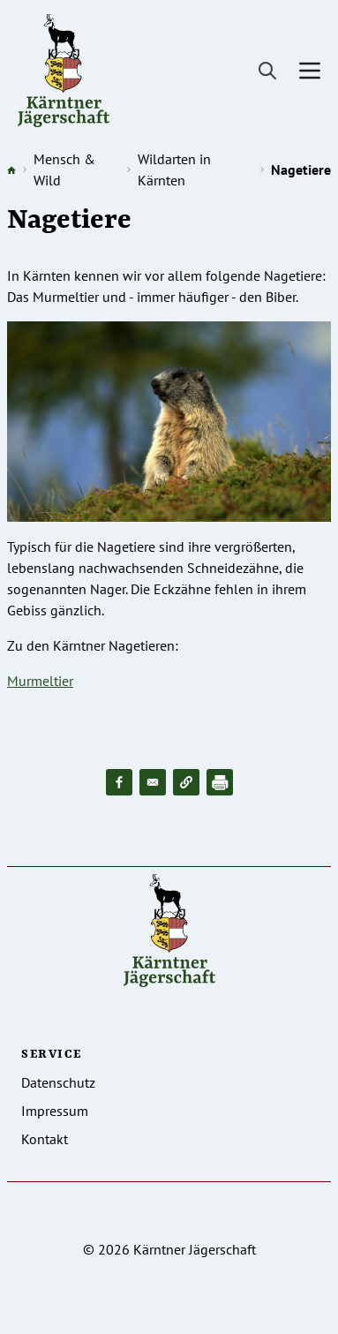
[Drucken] (220, 782)
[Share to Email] (152, 782)
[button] (186, 782)
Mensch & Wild (64, 169)
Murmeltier (40, 681)
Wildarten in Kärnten (174, 169)
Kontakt (44, 1139)
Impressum (54, 1110)
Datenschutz (58, 1082)
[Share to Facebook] (119, 782)
